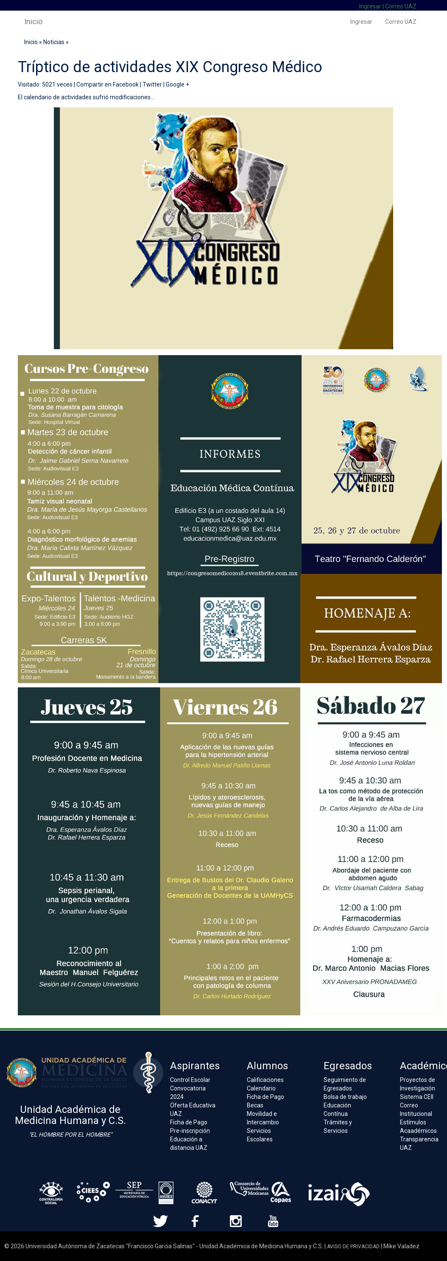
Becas (255, 1105)
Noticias (53, 42)
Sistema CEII (416, 1096)
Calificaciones (265, 1079)
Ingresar (370, 6)
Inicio (33, 21)
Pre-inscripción (190, 1130)
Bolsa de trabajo (345, 1096)
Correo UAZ (400, 6)
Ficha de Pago (188, 1122)
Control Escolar (190, 1079)
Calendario (261, 1088)
